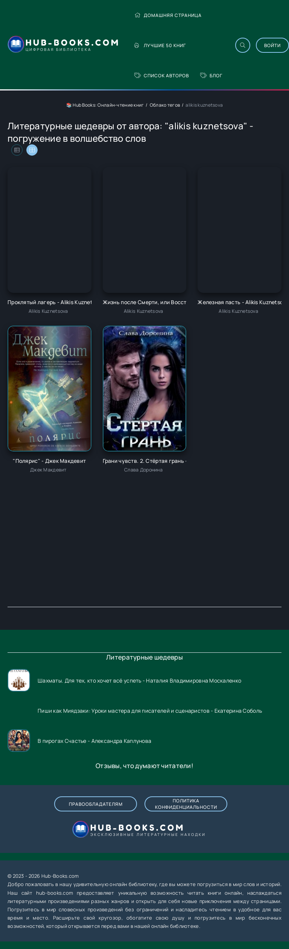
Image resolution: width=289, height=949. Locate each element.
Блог (211, 75)
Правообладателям (96, 804)
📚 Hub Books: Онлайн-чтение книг (105, 105)
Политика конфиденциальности (186, 803)
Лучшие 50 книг (160, 45)
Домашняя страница (168, 15)
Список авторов (161, 75)
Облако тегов (165, 105)
